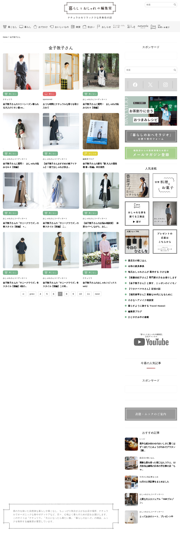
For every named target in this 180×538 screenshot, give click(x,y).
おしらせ (106, 27)
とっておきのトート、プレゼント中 (156, 516)
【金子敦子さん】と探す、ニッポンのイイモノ (152, 283)
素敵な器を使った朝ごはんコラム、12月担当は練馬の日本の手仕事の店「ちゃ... (158, 466)
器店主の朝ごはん (137, 260)
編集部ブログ (88, 159)
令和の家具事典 (136, 266)
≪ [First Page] (23, 294)
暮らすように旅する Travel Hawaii (146, 306)
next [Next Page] (97, 294)
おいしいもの (62, 27)
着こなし (12, 27)
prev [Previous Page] (32, 294)
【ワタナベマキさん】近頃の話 (144, 289)
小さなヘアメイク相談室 (141, 300)
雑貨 (78, 27)
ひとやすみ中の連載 (138, 317)
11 (88, 294)
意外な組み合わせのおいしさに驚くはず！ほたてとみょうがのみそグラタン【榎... (157, 447)
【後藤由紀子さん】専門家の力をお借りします (152, 277)
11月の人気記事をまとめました (154, 481)
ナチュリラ (7, 99)
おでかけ (43, 27)
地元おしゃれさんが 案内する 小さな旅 (148, 272)
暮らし (27, 27)
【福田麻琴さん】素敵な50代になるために (150, 294)
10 (80, 294)
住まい (91, 27)
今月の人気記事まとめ (149, 477)
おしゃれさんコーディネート (95, 99)
